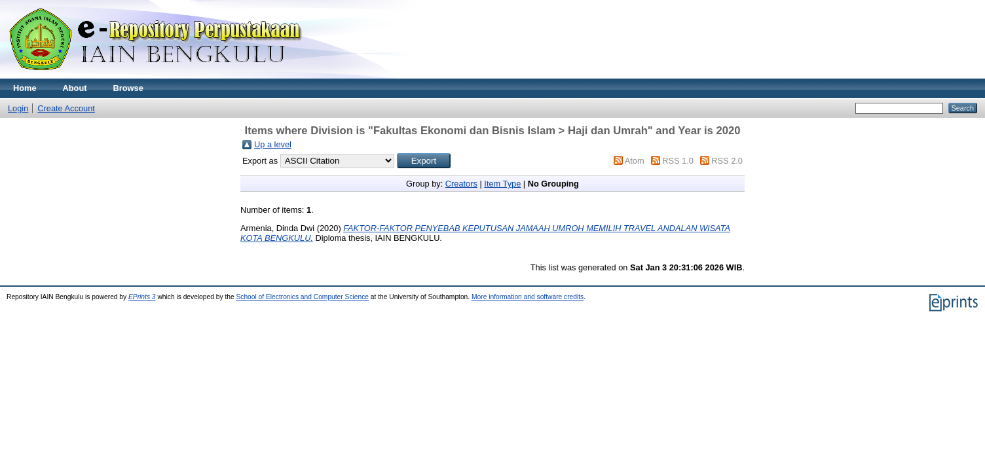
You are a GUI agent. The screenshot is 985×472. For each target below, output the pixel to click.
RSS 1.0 (678, 161)
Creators (461, 184)
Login (18, 108)
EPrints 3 (142, 296)
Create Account (66, 108)
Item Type (502, 184)
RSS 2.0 (727, 161)
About (75, 88)
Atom (634, 161)
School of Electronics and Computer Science (302, 296)
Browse (128, 88)
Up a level (272, 144)
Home (25, 88)
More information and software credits (528, 296)
